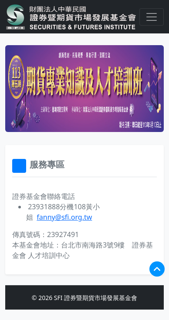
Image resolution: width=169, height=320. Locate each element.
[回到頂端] (157, 269)
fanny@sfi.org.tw (64, 217)
